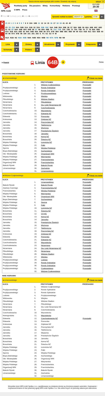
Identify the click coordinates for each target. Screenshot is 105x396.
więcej (98, 1)
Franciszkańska (47, 160)
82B (20, 32)
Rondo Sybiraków (48, 88)
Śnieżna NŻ (46, 139)
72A (63, 29)
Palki (43, 145)
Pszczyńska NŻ (47, 122)
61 (6, 29)
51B (30, 27)
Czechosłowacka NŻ (49, 318)
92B (98, 32)
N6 (47, 38)
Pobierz (28, 50)
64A (16, 29)
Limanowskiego (47, 171)
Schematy (8, 50)
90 (77, 32)
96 (9, 34)
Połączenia (91, 44)
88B (61, 32)
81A (7, 32)
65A (25, 29)
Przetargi (76, 6)
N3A (20, 38)
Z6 (9, 27)
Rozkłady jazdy (15, 16)
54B (55, 27)
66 (33, 29)
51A (26, 27)
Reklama (66, 6)
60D (100, 27)
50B (22, 27)
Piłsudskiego (46, 102)
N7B (56, 38)
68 (39, 29)
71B (59, 29)
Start (4, 16)
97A (13, 34)
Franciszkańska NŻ (49, 188)
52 (34, 27)
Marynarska (46, 157)
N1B (12, 38)
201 (33, 34)
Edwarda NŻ (46, 114)
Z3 (6, 27)
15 (48, 23)
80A (93, 29)
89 (74, 32)
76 (84, 29)
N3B (25, 38)
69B (47, 29)
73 (72, 29)
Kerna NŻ (45, 137)
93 (102, 32)
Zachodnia (45, 168)
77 (87, 29)
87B (52, 32)
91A (80, 32)
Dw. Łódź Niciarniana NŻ (51, 105)
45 (70, 23)
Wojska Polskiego (48, 148)
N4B (34, 38)
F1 (43, 34)
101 (28, 34)
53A (38, 27)
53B (42, 27)
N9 (63, 38)
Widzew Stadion (47, 99)
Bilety (45, 6)
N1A (7, 38)
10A (31, 23)
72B (68, 29)
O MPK (17, 10)
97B (17, 34)
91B (85, 32)
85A (36, 32)
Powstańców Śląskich (50, 131)
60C (95, 27)
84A (27, 32)
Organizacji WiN (47, 154)
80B (98, 29)
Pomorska (45, 116)
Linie (26, 16)
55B (64, 27)
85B (41, 32)
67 (36, 29)
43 (67, 23)
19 (61, 23)
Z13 (13, 27)
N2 (16, 38)
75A (75, 29)
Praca (24, 10)
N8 (60, 38)
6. (40, 34)
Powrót (6, 63)
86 (45, 32)
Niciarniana (45, 245)
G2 (50, 34)
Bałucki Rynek (47, 165)
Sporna (44, 202)
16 (51, 23)
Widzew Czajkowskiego (50, 85)
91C (89, 32)
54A (51, 27)
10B (35, 23)
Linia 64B (34, 16)
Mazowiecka (46, 111)
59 (83, 27)
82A (15, 32)
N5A (39, 38)
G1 (47, 34)
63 (12, 29)
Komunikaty (55, 6)
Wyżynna (45, 128)
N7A (51, 38)
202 (37, 34)
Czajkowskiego (47, 268)
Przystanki (70, 44)
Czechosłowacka (48, 108)
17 (54, 23)
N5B (43, 38)
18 (57, 23)
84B (32, 32)
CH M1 (44, 214)
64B (20, 29)
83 (24, 32)
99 (21, 34)
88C (66, 32)
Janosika (44, 134)
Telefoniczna (46, 125)
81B (11, 32)
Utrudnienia (49, 44)
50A (17, 27)
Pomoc (101, 62)
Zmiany (28, 44)
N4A (29, 38)
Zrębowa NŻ (46, 119)
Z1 (6, 23)
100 (24, 34)
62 (9, 29)
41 (64, 23)
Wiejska (44, 96)
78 (90, 29)
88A (57, 32)
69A (43, 29)
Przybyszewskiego (48, 93)
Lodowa (44, 260)
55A (60, 27)
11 (39, 23)
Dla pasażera (35, 6)
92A (94, 32)
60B (91, 27)
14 (45, 23)
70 (51, 29)
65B (29, 29)
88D (70, 32)
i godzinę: (88, 17)
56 (68, 27)
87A (48, 32)
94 (6, 34)
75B (80, 29)
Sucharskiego (46, 151)
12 (42, 23)
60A (87, 27)
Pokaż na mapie (94, 78)
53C (47, 27)
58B (79, 27)
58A (75, 27)
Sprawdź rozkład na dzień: (62, 17)
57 (71, 27)
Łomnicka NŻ (46, 142)
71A (55, 29)
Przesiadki (87, 85)
